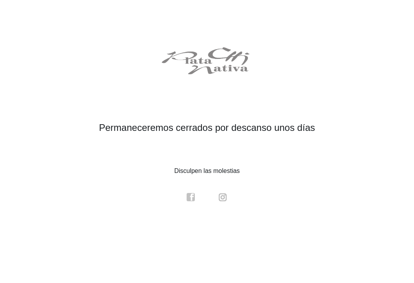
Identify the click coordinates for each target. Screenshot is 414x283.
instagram (223, 197)
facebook (191, 197)
